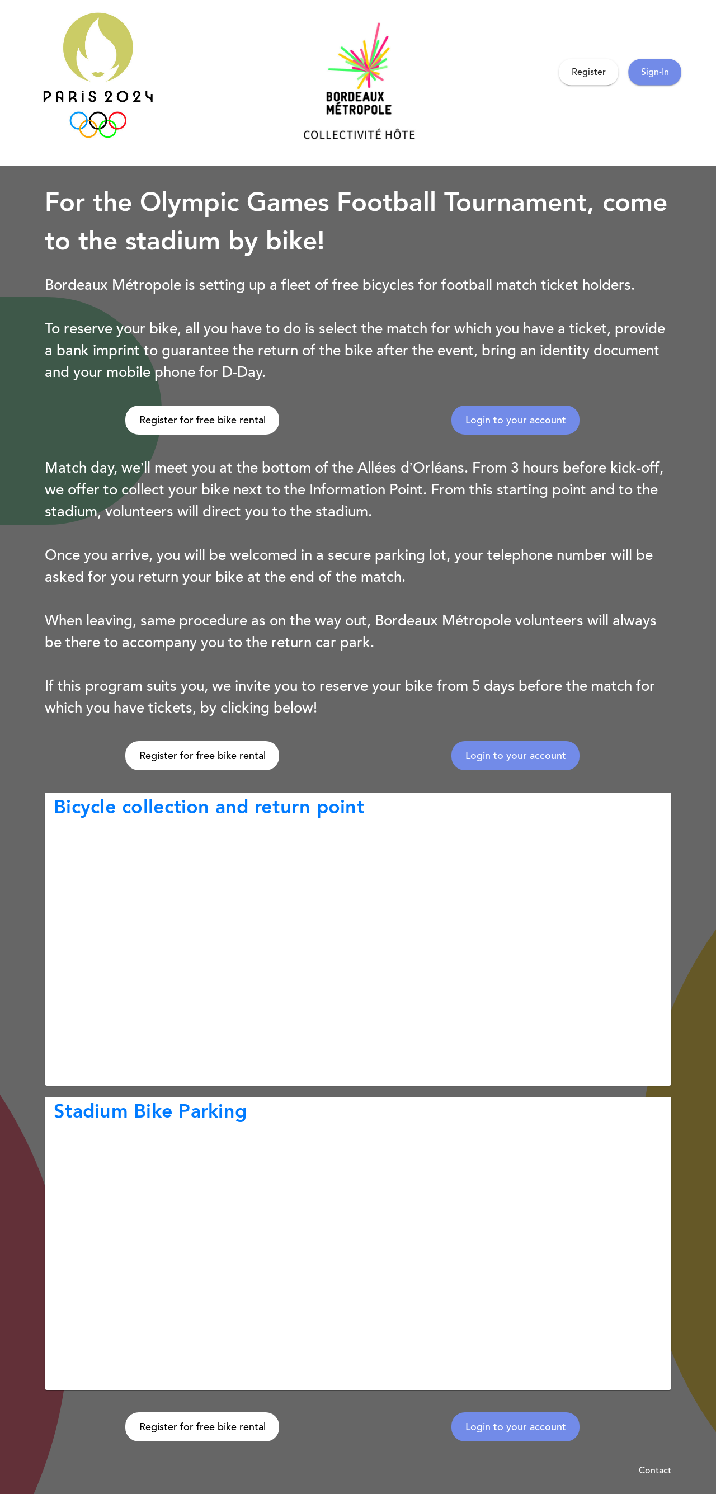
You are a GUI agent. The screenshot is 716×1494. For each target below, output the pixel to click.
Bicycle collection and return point (209, 806)
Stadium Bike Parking (150, 1111)
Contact (655, 1470)
